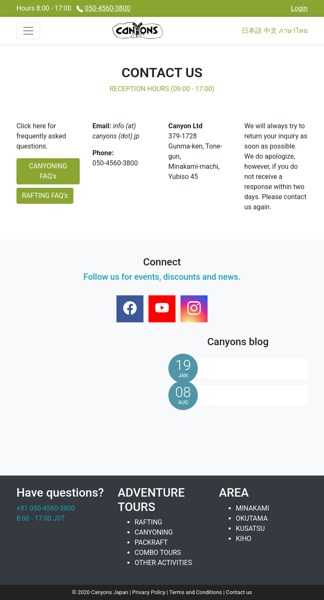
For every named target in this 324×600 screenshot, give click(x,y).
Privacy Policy (149, 592)
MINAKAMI (252, 508)
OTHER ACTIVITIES (163, 563)
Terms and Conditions (196, 592)
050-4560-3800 (107, 8)
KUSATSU (250, 528)
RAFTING (148, 522)
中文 (270, 31)
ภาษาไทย (293, 31)
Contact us (239, 592)
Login (299, 8)
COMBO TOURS (158, 553)
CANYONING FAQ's (48, 171)
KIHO (243, 539)
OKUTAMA (251, 518)
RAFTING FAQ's (45, 196)
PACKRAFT (151, 542)
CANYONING (154, 532)
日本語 (252, 31)
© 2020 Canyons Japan (100, 592)
